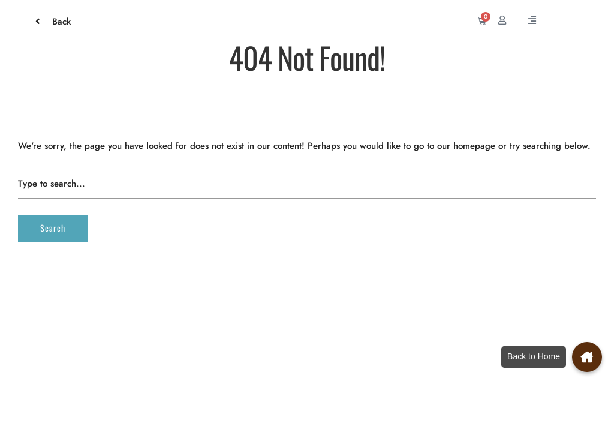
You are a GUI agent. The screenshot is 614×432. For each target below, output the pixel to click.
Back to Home (533, 356)
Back (55, 21)
